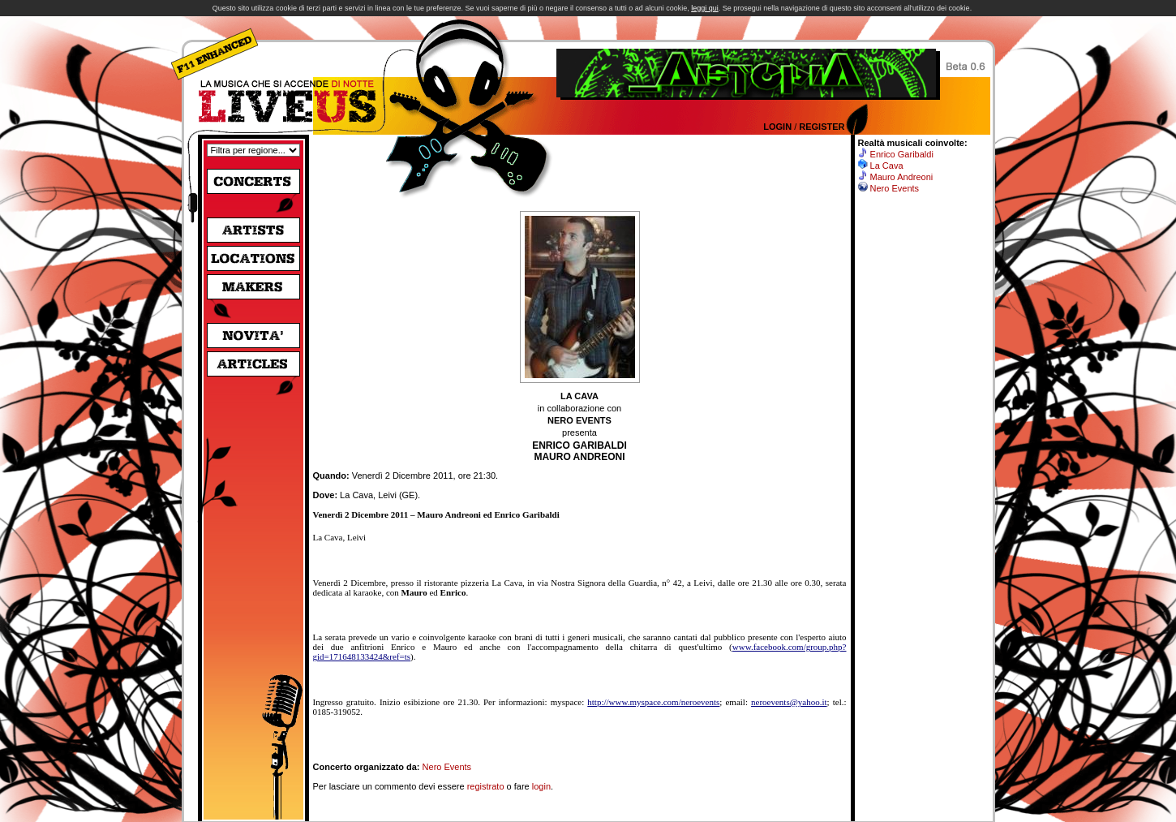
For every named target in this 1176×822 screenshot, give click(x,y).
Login (777, 126)
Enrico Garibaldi (902, 154)
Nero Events (447, 767)
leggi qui (705, 8)
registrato (485, 786)
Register (821, 126)
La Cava (886, 165)
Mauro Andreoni (902, 177)
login (541, 786)
